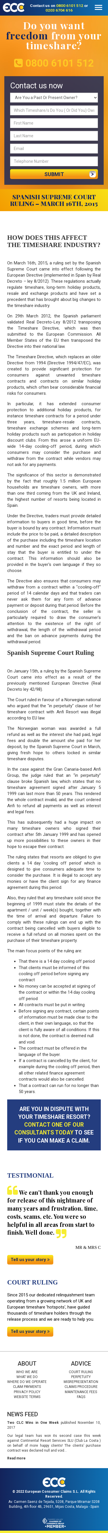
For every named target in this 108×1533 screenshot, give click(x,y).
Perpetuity (81, 1377)
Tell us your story (30, 1259)
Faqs (81, 1397)
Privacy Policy (27, 1392)
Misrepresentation (81, 1382)
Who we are (27, 1372)
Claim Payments (27, 1387)
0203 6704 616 (59, 10)
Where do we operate (27, 1382)
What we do (27, 1377)
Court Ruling (81, 1372)
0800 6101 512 (69, 5)
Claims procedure (81, 1387)
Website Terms (27, 1397)
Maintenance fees (81, 1392)
